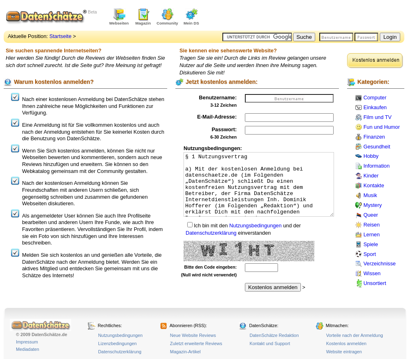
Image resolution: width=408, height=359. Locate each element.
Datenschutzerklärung (211, 233)
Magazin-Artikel (185, 351)
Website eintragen (344, 351)
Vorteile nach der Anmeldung (354, 335)
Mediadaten (27, 349)
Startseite (60, 36)
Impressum (27, 341)
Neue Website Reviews (193, 335)
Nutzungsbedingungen (255, 225)
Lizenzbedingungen (117, 343)
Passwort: (224, 129)
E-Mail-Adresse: (217, 117)
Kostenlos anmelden (346, 343)
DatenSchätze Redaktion (273, 335)
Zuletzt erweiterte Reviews (196, 343)
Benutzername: (218, 97)
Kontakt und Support (269, 343)
